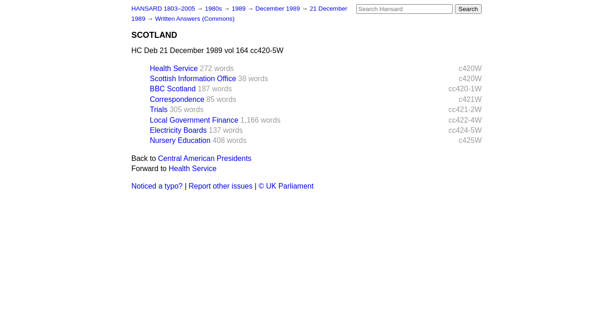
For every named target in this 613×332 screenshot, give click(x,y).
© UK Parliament (286, 186)
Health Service (174, 68)
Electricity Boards (178, 130)
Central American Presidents (205, 158)
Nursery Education (180, 140)
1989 (240, 8)
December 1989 (278, 8)
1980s (214, 8)
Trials (159, 109)
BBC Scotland (173, 89)
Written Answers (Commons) (195, 18)
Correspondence (177, 99)
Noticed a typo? (157, 186)
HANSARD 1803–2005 (163, 8)
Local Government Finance (194, 120)
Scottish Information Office (193, 79)
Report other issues (221, 186)
